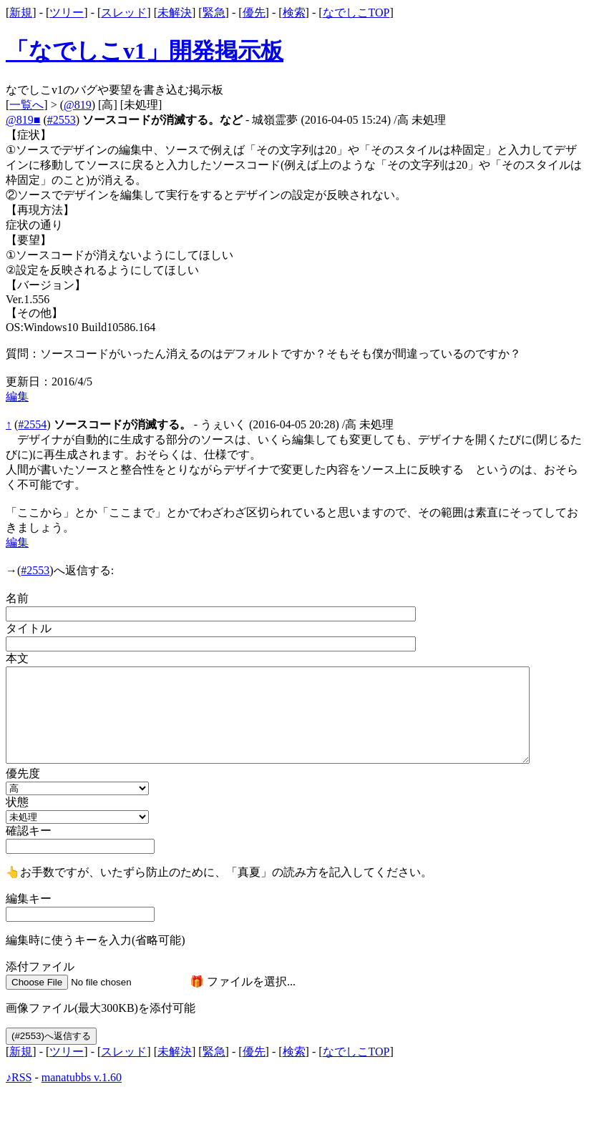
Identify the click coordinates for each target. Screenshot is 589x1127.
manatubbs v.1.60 (82, 1077)
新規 (20, 12)
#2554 (32, 424)
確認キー (29, 831)
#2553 (61, 120)
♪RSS (18, 1077)
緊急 (214, 12)
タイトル (29, 628)
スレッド (124, 12)
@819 (78, 105)
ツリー (66, 12)
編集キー (29, 898)
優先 (254, 12)
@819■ (23, 120)
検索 (294, 12)
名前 (17, 598)
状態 (17, 802)
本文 (17, 658)
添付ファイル (40, 966)
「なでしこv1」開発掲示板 (144, 51)
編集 (17, 396)
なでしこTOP (356, 12)
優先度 (23, 773)
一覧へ (26, 105)
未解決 (174, 12)
